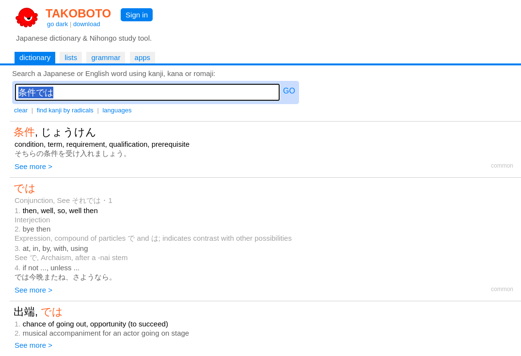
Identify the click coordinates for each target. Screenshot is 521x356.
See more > (33, 166)
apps (143, 57)
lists (70, 57)
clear (21, 110)
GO (289, 91)
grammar (105, 57)
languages (116, 110)
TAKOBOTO (78, 13)
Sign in (137, 15)
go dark (57, 24)
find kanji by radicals (65, 110)
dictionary (34, 57)
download (86, 24)
